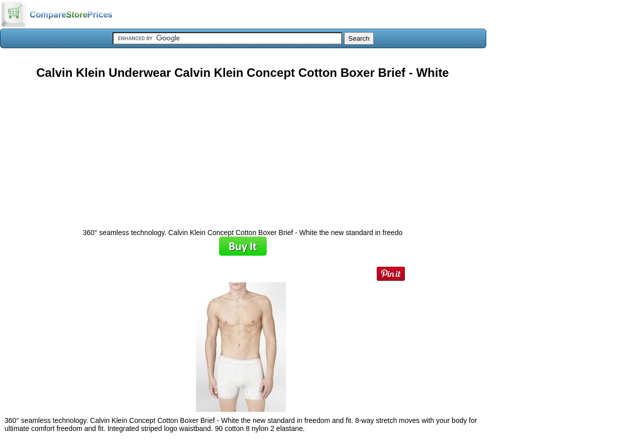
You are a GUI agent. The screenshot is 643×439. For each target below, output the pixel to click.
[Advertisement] (243, 150)
